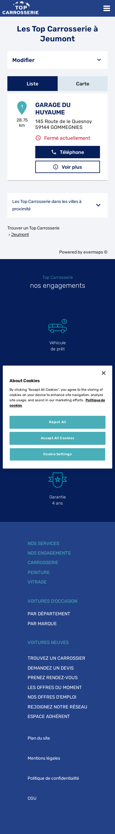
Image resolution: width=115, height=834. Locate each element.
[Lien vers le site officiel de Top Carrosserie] (20, 8)
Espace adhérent (49, 716)
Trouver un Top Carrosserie (33, 228)
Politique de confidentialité (53, 778)
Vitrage (37, 582)
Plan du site (39, 738)
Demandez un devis (51, 668)
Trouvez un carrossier (56, 658)
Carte (82, 84)
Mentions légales (44, 758)
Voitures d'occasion (52, 601)
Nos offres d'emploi (52, 697)
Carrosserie (43, 562)
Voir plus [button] (67, 167)
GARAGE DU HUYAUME (53, 108)
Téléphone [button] (67, 152)
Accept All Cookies (57, 438)
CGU (32, 798)
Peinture (39, 572)
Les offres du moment (55, 687)
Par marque (42, 623)
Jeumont (20, 234)
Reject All (57, 422)
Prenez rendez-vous (53, 677)
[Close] (103, 373)
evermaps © (95, 252)
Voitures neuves (48, 642)
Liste (32, 84)
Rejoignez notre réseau (57, 707)
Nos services (43, 543)
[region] (57, 417)
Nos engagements (49, 553)
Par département (49, 614)
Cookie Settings (57, 454)
